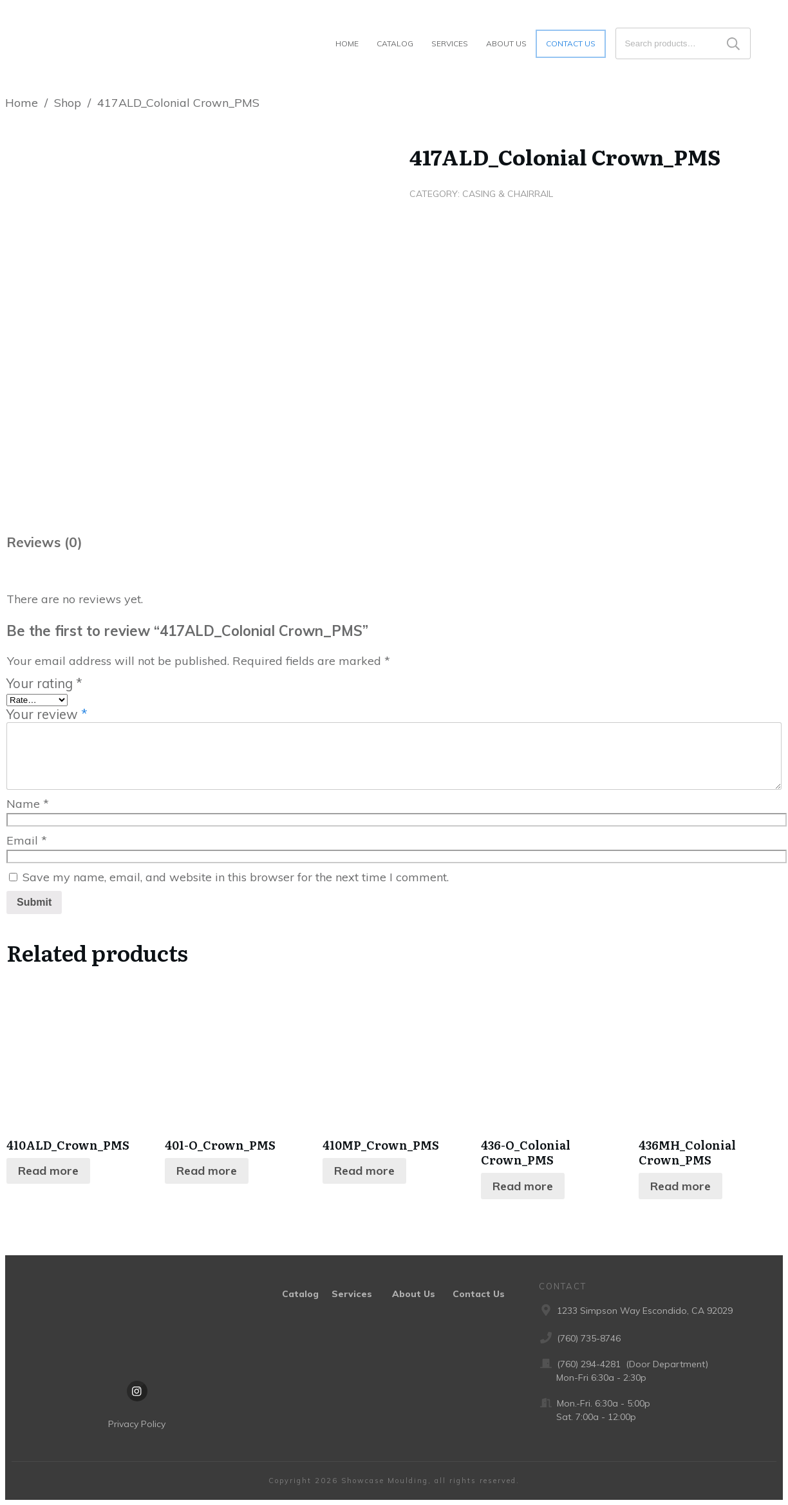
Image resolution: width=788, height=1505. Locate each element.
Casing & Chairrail (507, 194)
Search (733, 43)
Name (27, 803)
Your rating (44, 683)
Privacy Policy (136, 1424)
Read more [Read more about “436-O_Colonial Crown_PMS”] (523, 1186)
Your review (47, 714)
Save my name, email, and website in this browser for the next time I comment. (236, 877)
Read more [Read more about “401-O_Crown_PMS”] (206, 1170)
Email (26, 840)
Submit (34, 902)
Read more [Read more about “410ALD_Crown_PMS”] (48, 1170)
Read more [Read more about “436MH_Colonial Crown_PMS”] (680, 1186)
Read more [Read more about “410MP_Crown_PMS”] (364, 1170)
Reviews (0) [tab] (44, 542)
